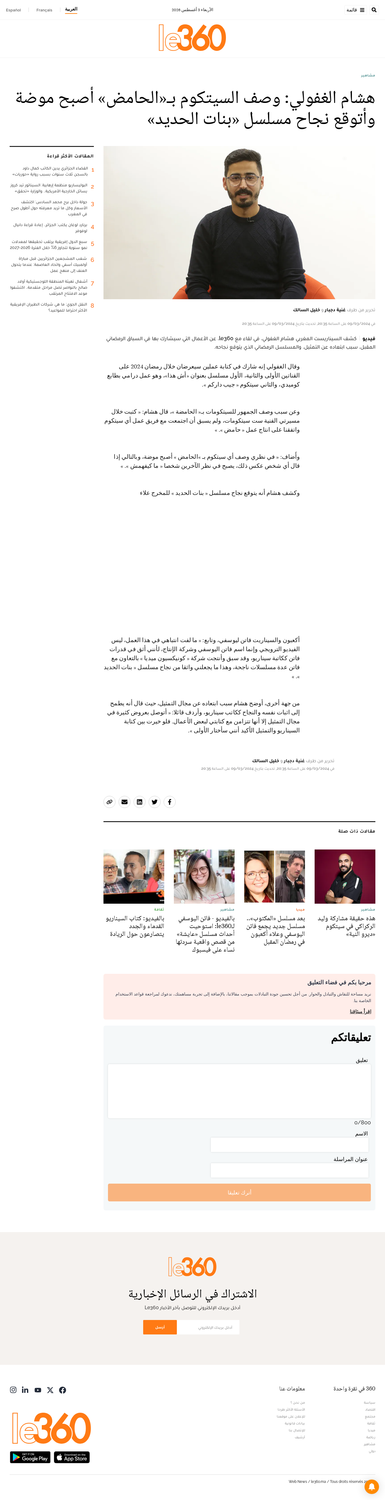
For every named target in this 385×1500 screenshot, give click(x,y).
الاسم (361, 1133)
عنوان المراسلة (351, 1159)
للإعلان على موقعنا (291, 1416)
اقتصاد (370, 1409)
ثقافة (371, 1423)
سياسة (369, 1402)
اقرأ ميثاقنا (360, 1011)
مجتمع (370, 1416)
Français (44, 10)
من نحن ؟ (298, 1402)
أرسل (160, 1327)
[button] (372, 1487)
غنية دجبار (335, 309)
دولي (372, 1451)
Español (13, 10)
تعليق (362, 1060)
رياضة (370, 1437)
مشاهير (368, 75)
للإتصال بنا (297, 1430)
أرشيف (300, 1437)
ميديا (371, 1430)
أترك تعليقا (239, 1192)
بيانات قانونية (295, 1423)
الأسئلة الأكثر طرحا (291, 1409)
